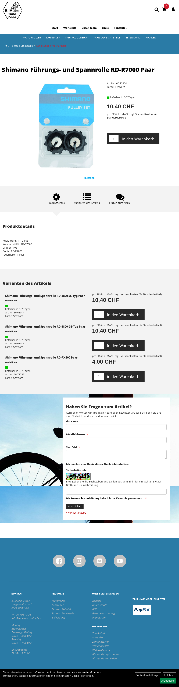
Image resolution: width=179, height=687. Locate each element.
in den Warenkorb (138, 139)
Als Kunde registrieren (105, 654)
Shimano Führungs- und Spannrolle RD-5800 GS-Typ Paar (45, 326)
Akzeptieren (168, 680)
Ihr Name (72, 421)
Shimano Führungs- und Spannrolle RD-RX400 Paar (41, 357)
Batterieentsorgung (103, 613)
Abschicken (74, 506)
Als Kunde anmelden (104, 658)
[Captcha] (116, 492)
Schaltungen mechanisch (51, 45)
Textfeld (71, 447)
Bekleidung (133, 37)
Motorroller (32, 37)
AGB (94, 609)
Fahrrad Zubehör (76, 37)
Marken (151, 37)
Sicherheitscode (76, 470)
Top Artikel (98, 633)
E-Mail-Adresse (75, 434)
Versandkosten (100, 645)
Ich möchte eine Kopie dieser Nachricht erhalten (97, 464)
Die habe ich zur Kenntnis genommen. (105, 498)
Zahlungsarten (100, 641)
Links (105, 28)
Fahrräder (53, 37)
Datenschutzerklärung (85, 498)
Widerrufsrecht (101, 650)
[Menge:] (114, 138)
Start (55, 28)
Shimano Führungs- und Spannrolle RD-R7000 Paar (78, 70)
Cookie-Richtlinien (82, 675)
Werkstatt (69, 28)
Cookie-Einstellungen (148, 675)
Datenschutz (99, 605)
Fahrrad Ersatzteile (107, 37)
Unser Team (89, 28)
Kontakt (96, 600)
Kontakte (120, 28)
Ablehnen (169, 675)
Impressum (98, 617)
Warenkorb (98, 637)
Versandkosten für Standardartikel (141, 294)
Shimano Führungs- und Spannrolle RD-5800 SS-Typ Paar (45, 296)
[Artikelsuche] (157, 10)
